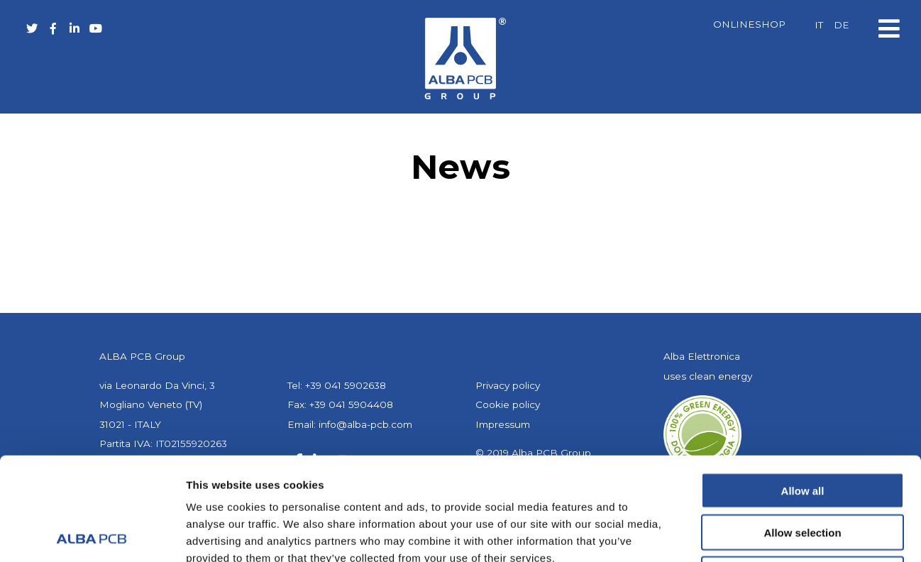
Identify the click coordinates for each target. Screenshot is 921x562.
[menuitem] (819, 26)
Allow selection (802, 430)
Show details (745, 534)
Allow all (803, 388)
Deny (803, 471)
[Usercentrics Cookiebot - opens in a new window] (92, 534)
